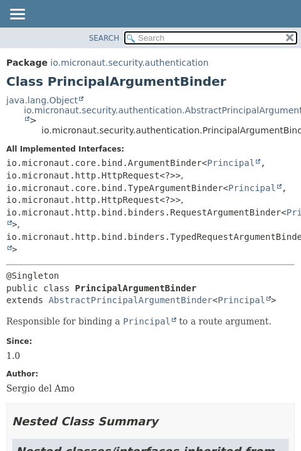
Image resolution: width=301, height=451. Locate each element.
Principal (231, 163)
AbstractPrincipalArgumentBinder (130, 300)
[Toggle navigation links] (17, 15)
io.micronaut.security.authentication (129, 63)
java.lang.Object (42, 100)
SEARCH (104, 38)
